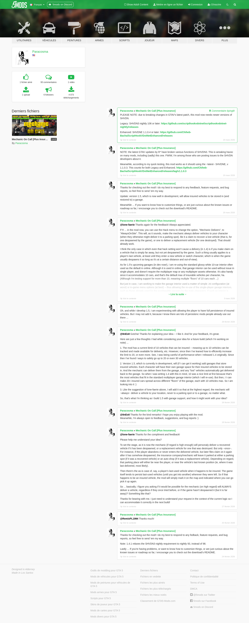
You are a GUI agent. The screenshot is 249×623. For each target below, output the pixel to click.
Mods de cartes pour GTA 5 (105, 610)
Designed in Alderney (23, 569)
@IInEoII (125, 334)
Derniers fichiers (149, 570)
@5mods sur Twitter (202, 594)
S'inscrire (214, 4)
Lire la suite (177, 294)
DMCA (193, 588)
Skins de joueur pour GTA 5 (105, 604)
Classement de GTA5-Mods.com (157, 601)
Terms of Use (197, 582)
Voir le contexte (128, 140)
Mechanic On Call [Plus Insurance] (156, 110)
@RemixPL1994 (129, 518)
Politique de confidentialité (204, 576)
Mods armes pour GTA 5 (103, 592)
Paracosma (40, 51)
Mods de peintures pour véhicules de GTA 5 (110, 584)
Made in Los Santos (22, 572)
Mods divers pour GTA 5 (103, 616)
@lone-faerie (127, 224)
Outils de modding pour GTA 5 (106, 570)
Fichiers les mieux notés (153, 594)
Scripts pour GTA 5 (100, 598)
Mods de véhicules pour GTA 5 (106, 576)
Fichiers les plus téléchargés (155, 588)
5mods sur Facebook (203, 600)
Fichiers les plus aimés (152, 582)
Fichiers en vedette (150, 576)
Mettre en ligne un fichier (168, 4)
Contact (194, 570)
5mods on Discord (201, 607)
